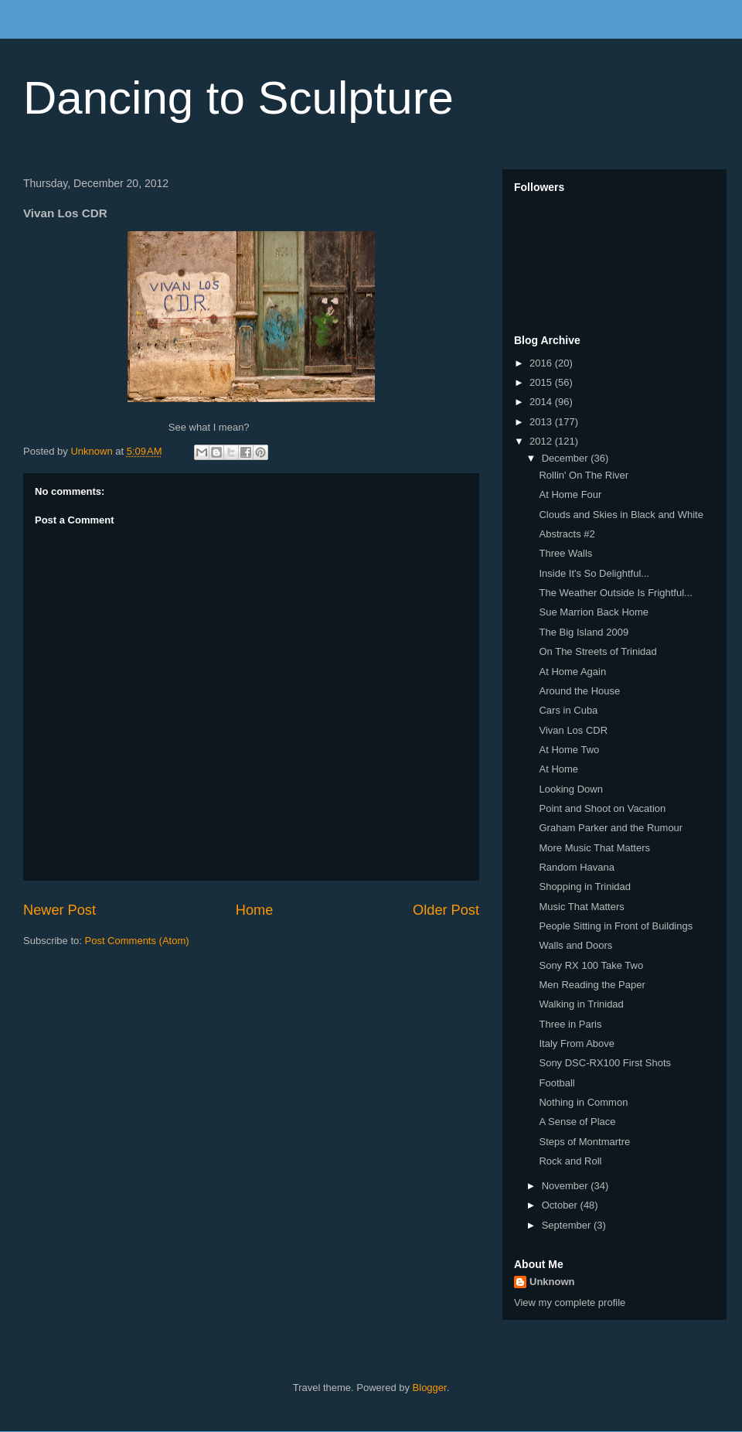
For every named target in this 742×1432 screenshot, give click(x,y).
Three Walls (565, 553)
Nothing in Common (583, 1102)
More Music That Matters (594, 848)
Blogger (430, 1387)
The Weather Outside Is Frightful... (615, 592)
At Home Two (569, 749)
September (568, 1225)
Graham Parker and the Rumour (610, 828)
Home (255, 910)
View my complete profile (569, 1302)
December (566, 458)
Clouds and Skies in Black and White (621, 514)
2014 (542, 401)
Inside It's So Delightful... (594, 573)
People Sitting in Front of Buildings (616, 926)
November (566, 1186)
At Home (558, 769)
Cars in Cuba (568, 710)
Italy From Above (576, 1043)
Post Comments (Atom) (137, 940)
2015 (542, 382)
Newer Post (59, 910)
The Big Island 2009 (583, 632)
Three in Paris (570, 1024)
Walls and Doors (575, 945)
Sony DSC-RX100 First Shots (605, 1063)
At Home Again (572, 671)
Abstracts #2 (566, 534)
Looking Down (570, 789)
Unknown (552, 1281)
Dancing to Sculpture (238, 98)
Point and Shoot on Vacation (602, 808)
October (561, 1205)
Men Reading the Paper (592, 984)
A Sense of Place (577, 1121)
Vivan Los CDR (573, 730)
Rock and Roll (570, 1161)
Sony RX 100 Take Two (591, 965)
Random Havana (576, 867)
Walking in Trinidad (581, 1004)
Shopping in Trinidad (585, 886)
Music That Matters (581, 906)
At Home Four (570, 494)
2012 (542, 441)
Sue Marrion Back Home (593, 612)
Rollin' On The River (583, 475)
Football (556, 1083)
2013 (542, 422)
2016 (542, 363)
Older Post (446, 910)
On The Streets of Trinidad (597, 651)
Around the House (579, 691)
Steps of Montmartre (584, 1141)
